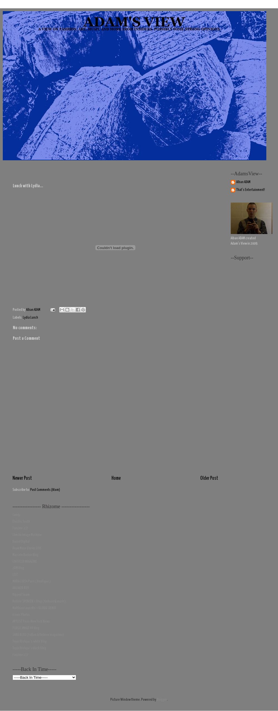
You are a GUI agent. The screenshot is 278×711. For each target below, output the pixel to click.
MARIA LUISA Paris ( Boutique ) (32, 581)
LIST (15, 575)
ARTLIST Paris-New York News (31, 621)
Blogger (162, 700)
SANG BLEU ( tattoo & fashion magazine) (38, 635)
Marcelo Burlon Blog (25, 555)
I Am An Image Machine (27, 535)
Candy (16, 515)
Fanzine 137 (20, 528)
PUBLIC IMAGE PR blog (26, 628)
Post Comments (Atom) (45, 490)
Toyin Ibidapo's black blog (29, 648)
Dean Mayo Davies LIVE (27, 548)
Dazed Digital (21, 541)
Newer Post (22, 478)
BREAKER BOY (21, 588)
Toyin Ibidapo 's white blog (30, 641)
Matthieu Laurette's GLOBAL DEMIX (34, 608)
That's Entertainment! (250, 190)
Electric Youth (21, 521)
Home (116, 478)
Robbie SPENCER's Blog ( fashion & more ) (39, 601)
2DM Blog (18, 568)
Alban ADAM (243, 182)
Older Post (209, 478)
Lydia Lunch (30, 317)
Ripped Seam (21, 595)
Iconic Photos (21, 615)
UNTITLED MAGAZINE (25, 562)
